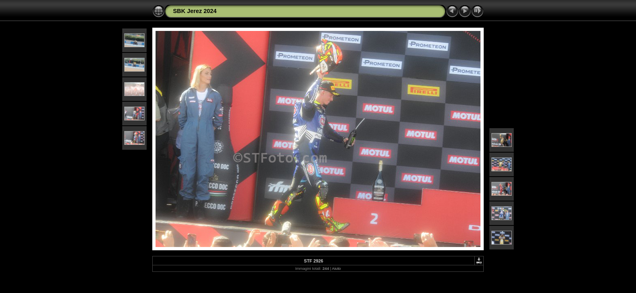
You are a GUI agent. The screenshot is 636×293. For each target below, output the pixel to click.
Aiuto (336, 268)
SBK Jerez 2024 (194, 11)
